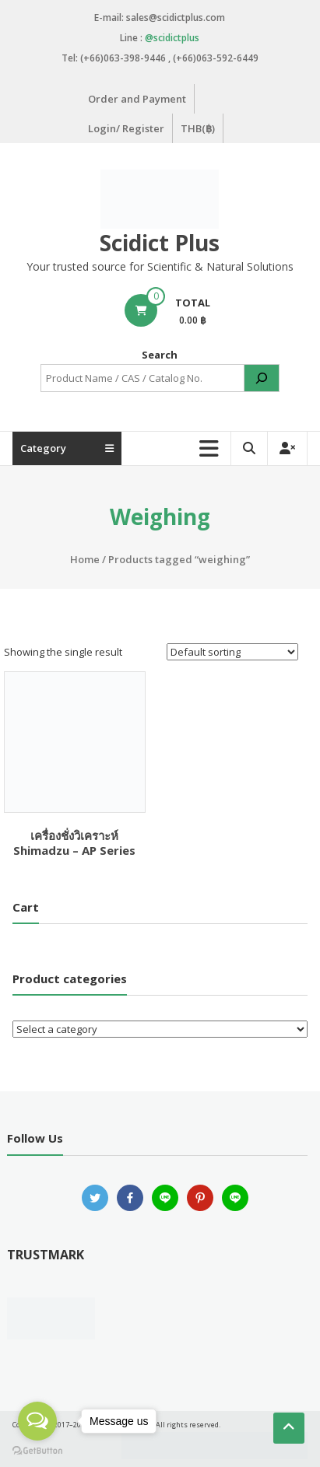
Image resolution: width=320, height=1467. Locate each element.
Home (85, 559)
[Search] (262, 378)
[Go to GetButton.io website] (37, 1451)
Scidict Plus (160, 242)
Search (160, 355)
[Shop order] (232, 651)
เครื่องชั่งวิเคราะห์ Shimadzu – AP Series (74, 843)
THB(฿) (198, 128)
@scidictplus (172, 37)
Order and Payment (137, 99)
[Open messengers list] (37, 1421)
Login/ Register (126, 128)
